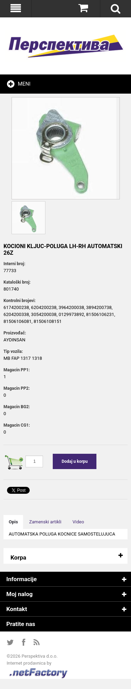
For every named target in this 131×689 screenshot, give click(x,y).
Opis (13, 521)
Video (78, 521)
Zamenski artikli (45, 521)
